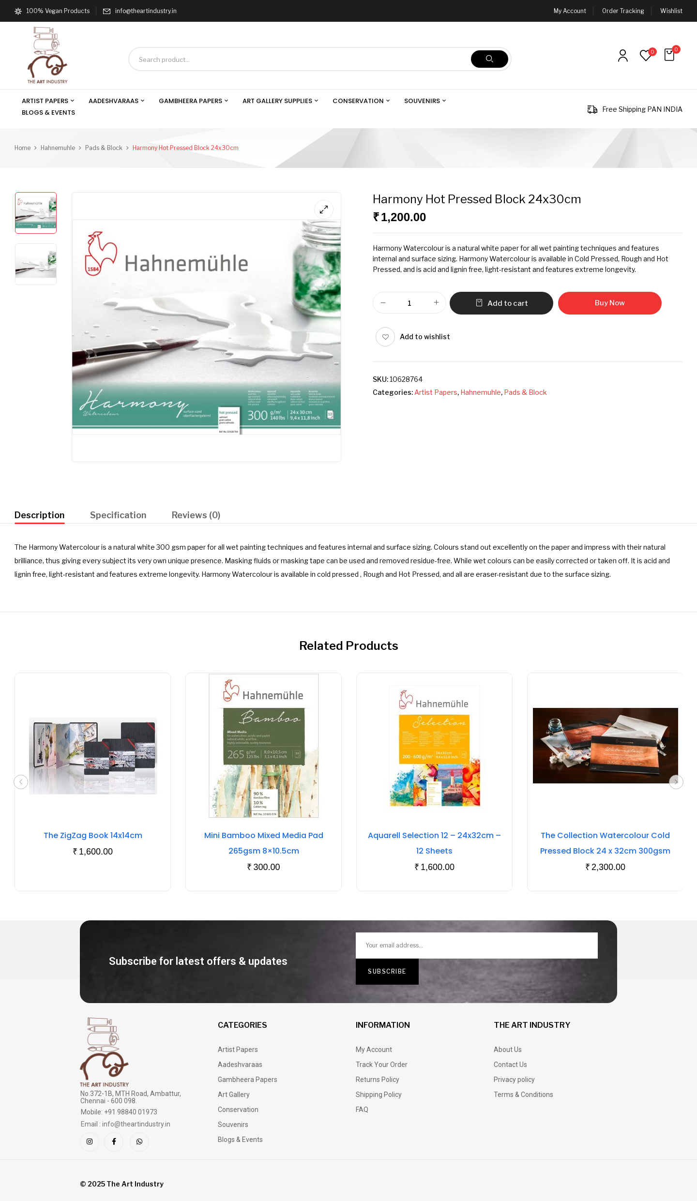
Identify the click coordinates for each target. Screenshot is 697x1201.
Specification (118, 515)
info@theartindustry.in (146, 11)
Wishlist (671, 11)
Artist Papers (435, 392)
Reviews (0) (196, 515)
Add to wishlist (425, 336)
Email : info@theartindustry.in (125, 1124)
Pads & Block (103, 147)
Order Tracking (623, 11)
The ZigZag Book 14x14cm (93, 835)
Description (39, 515)
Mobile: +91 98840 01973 (119, 1112)
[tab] (39, 516)
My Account (570, 11)
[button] (670, 55)
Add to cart (507, 303)
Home (22, 147)
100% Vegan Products (52, 11)
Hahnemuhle (58, 147)
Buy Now (610, 303)
